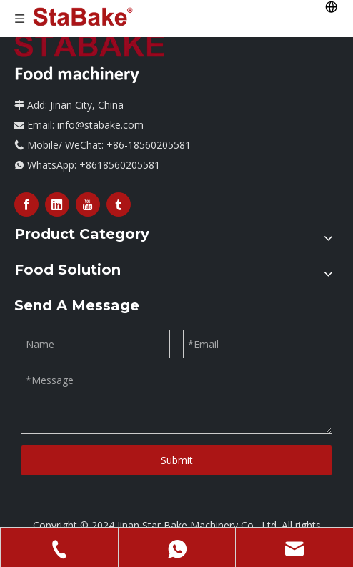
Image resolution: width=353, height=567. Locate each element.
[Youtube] (88, 204)
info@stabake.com (100, 125)
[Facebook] (26, 204)
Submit (177, 460)
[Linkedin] (57, 204)
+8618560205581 (119, 165)
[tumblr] (118, 204)
